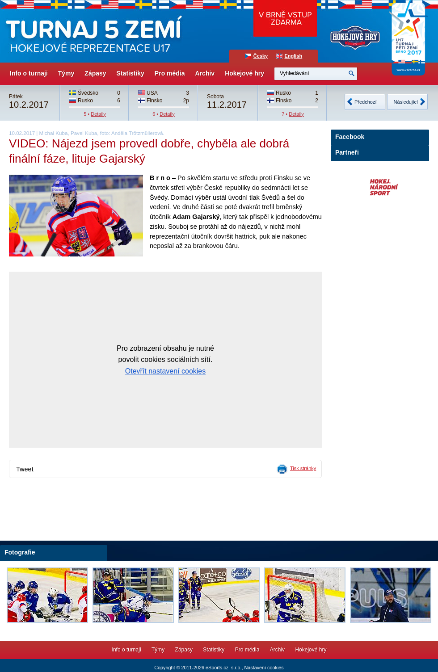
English (294, 56)
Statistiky (130, 73)
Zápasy (95, 73)
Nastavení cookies (263, 667)
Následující (406, 102)
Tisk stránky (303, 468)
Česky (260, 56)
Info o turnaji (29, 73)
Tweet (25, 469)
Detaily (98, 114)
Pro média (170, 73)
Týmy (66, 73)
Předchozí (365, 102)
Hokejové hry (244, 73)
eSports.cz (217, 667)
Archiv (205, 73)
